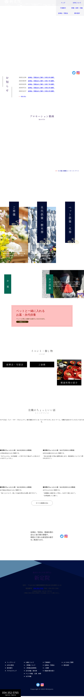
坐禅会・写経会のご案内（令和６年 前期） (41, 91)
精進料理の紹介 (49, 671)
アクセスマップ (12, 671)
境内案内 (9, 668)
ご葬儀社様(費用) (31, 668)
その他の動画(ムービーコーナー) (66, 171)
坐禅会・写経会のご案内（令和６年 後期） (41, 88)
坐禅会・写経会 (63, 13)
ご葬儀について (31, 665)
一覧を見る (22, 96)
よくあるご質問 (68, 662)
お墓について (30, 662)
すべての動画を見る (42, 503)
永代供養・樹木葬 (31, 671)
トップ (63, 3)
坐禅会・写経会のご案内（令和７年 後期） (41, 81)
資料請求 (77, 13)
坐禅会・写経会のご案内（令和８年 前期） (41, 77)
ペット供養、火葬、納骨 (33, 673)
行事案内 (63, 8)
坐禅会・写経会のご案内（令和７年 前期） (41, 84)
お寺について (77, 3)
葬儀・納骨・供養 (77, 8)
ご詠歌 (47, 668)
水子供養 (28, 676)
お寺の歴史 (10, 665)
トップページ (11, 662)
